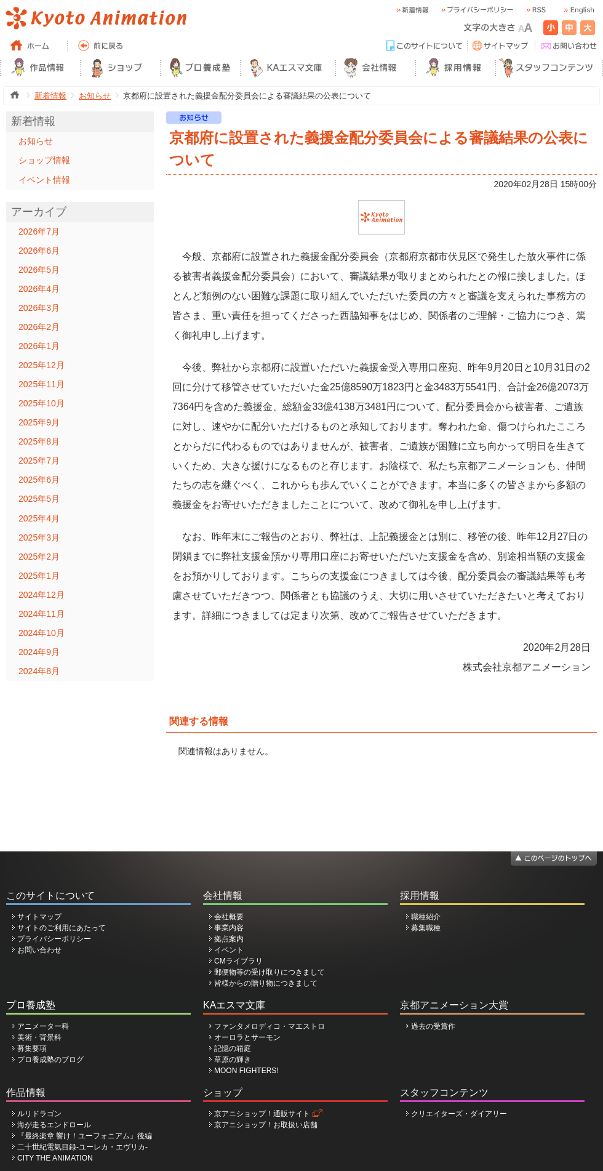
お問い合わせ (39, 950)
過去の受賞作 (433, 1026)
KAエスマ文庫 (234, 1005)
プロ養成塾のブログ (50, 1059)
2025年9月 (39, 422)
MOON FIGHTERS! (246, 1070)
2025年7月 (39, 460)
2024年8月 (39, 671)
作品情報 (26, 1092)
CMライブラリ (238, 961)
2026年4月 (39, 289)
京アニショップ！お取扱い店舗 (265, 1125)
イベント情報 (44, 180)
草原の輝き (232, 1059)
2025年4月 (39, 518)
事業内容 (229, 928)
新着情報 (50, 95)
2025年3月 (39, 537)
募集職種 (426, 928)
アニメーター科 (43, 1026)
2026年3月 (39, 308)
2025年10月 (41, 403)
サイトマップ (39, 916)
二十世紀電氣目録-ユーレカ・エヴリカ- (82, 1147)
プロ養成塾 (30, 1005)
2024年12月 (41, 595)
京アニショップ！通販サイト (262, 1113)
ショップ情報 (44, 160)
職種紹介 (426, 916)
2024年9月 (39, 652)
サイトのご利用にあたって (61, 928)
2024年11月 (41, 614)
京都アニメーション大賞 (454, 1005)
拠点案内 (229, 939)
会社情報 (222, 895)
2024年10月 (41, 633)
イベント (229, 950)
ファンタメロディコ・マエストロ (269, 1026)
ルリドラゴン (39, 1113)
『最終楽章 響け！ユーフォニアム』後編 (84, 1136)
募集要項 (32, 1048)
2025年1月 (39, 576)
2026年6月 (39, 251)
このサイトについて (50, 895)
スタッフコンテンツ (444, 1092)
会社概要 (229, 916)
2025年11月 (41, 384)
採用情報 (419, 895)
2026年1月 (39, 346)
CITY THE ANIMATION (55, 1158)
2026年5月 (39, 270)
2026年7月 (39, 231)
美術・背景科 (39, 1037)
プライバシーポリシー (54, 939)
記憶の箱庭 (232, 1048)
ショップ (222, 1092)
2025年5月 (39, 499)
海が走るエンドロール (54, 1125)
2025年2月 (39, 556)
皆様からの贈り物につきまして (265, 983)
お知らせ (95, 95)
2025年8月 (39, 441)
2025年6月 (39, 480)
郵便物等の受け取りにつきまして (269, 972)
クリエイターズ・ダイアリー (459, 1113)
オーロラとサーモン (247, 1037)
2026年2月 (39, 327)
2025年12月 (41, 365)
